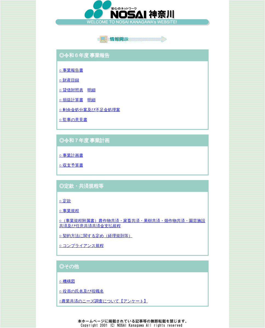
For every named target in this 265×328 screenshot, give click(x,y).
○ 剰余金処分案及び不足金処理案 (89, 110)
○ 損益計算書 (71, 100)
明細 (91, 90)
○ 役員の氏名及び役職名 (81, 291)
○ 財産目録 (69, 80)
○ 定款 (65, 201)
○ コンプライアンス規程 (81, 245)
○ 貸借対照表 (71, 90)
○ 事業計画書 (71, 155)
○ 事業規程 (69, 211)
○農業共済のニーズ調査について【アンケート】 (103, 301)
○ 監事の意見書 (73, 119)
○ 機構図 (67, 281)
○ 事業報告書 (71, 70)
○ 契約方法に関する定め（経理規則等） (95, 236)
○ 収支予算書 (71, 165)
